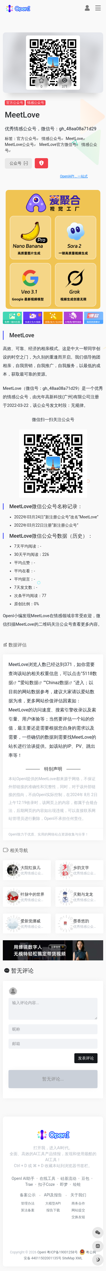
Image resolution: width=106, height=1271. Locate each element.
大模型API (53, 1203)
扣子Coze (46, 1184)
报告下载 (53, 1210)
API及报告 (53, 1195)
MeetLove (74, 138)
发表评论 (86, 1058)
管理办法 (27, 1203)
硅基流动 (68, 1178)
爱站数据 (29, 682)
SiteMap (68, 1258)
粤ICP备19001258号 (62, 1252)
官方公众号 (14, 103)
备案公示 (28, 1195)
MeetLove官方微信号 (57, 144)
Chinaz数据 (57, 682)
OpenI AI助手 (23, 1178)
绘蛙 (77, 1184)
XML (78, 1258)
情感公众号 (35, 103)
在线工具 (47, 1178)
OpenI (41, 1252)
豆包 (85, 1178)
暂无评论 (22, 970)
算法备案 (27, 1210)
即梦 (64, 1184)
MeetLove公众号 (19, 144)
